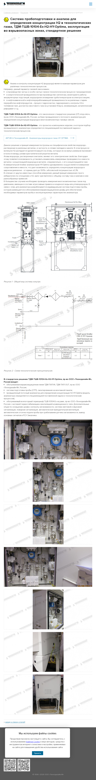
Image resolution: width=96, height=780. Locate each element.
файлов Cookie (33, 741)
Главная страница (11, 13)
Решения (24, 13)
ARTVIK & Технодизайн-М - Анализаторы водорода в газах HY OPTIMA (37, 138)
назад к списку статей (15, 722)
